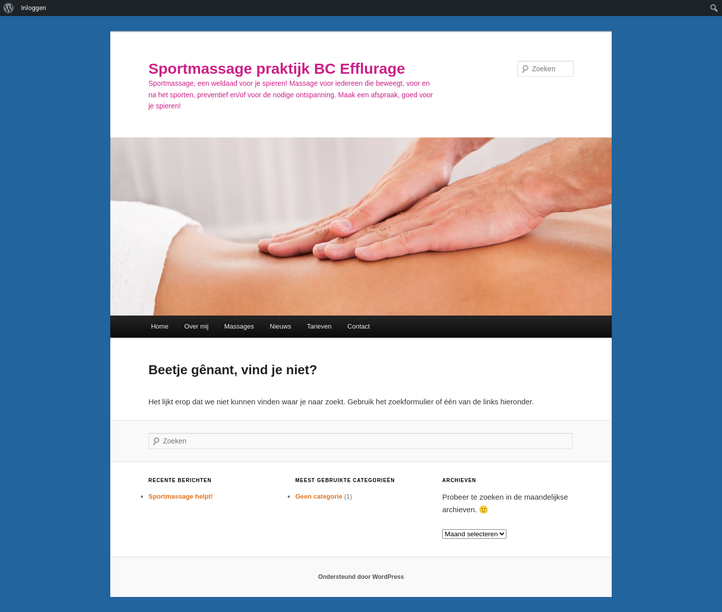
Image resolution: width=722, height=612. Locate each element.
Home (159, 326)
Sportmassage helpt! (180, 496)
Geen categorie (318, 496)
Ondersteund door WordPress (361, 576)
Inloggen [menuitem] (33, 8)
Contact (358, 326)
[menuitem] (9, 8)
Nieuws (280, 326)
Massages (239, 326)
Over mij (196, 326)
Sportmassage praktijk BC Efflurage (276, 68)
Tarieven (319, 326)
